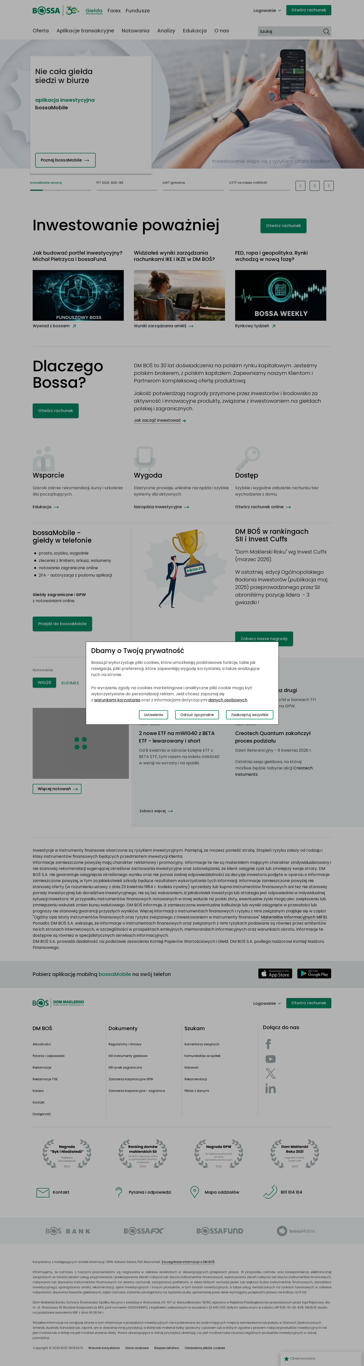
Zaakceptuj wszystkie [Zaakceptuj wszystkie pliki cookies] (249, 714)
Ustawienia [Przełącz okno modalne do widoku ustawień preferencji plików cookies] (153, 714)
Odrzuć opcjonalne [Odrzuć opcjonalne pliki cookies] (197, 714)
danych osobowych (227, 700)
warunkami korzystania (117, 700)
